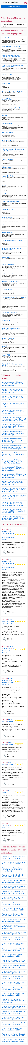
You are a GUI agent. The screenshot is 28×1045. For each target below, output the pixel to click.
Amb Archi (5, 37)
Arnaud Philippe (7, 99)
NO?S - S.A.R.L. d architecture (12, 91)
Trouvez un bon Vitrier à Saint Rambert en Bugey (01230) (12, 1029)
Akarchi (4, 346)
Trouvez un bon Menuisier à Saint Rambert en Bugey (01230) (13, 966)
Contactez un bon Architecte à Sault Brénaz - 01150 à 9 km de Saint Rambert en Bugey (14, 496)
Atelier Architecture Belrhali (11, 201)
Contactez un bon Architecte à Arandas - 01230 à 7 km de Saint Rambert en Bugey (13, 454)
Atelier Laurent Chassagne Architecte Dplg (11, 329)
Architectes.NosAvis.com (10, 2)
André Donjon (6, 320)
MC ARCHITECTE (8, 265)
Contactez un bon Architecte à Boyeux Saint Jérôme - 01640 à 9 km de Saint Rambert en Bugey (13, 504)
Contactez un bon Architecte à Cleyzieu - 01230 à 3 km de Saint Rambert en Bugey (13, 383)
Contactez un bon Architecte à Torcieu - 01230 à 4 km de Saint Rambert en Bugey (12, 390)
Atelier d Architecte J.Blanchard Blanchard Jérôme (12, 66)
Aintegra (4, 185)
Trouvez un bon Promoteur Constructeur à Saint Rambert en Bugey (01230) (13, 1000)
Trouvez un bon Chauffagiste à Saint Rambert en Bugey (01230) (13, 909)
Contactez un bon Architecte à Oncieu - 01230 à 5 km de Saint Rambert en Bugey (12, 397)
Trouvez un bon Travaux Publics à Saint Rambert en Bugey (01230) (13, 1040)
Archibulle (5, 304)
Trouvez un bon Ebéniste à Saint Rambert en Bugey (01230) (13, 875)
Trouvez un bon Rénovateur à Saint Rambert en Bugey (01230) (14, 1012)
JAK (3, 225)
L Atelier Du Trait (7, 159)
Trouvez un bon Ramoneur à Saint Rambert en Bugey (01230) (13, 1006)
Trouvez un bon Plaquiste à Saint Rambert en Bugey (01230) (13, 988)
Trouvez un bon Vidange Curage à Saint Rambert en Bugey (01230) (13, 1034)
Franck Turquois (7, 74)
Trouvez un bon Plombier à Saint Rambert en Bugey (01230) (13, 994)
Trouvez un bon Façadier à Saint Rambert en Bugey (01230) (13, 938)
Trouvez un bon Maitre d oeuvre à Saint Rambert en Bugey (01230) (13, 960)
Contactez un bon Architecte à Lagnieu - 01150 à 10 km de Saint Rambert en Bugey (13, 511)
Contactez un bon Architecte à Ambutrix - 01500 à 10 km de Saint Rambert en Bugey (13, 518)
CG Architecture (7, 167)
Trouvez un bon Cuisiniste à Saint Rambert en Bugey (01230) (13, 881)
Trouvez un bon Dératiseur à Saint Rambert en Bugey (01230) (13, 857)
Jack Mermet (6, 257)
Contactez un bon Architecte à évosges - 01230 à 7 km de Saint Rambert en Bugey (13, 433)
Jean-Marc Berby (7, 132)
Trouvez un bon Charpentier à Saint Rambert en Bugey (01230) (14, 903)
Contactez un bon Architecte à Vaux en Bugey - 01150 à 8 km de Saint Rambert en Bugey (14, 475)
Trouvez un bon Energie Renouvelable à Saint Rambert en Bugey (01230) (13, 926)
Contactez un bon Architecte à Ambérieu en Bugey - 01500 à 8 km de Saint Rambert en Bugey (14, 461)
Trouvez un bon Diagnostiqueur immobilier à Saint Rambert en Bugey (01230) (12, 869)
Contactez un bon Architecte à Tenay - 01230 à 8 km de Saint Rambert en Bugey (12, 482)
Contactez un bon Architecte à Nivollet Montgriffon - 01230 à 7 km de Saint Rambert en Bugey (14, 447)
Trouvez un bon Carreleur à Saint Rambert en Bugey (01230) (13, 898)
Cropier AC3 (6, 355)
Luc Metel (5, 194)
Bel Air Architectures (9, 338)
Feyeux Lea (6, 83)
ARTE (10, 791)
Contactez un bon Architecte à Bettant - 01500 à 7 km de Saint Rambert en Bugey (12, 440)
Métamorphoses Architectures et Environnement (13, 150)
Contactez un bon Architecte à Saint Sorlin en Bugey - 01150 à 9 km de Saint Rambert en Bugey (14, 489)
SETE (4, 793)
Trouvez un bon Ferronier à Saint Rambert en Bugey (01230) (13, 944)
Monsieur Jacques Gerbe (10, 281)
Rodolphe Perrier (7, 209)
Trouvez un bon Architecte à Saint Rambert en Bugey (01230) (13, 863)
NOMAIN (10, 722)
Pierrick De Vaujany (8, 176)
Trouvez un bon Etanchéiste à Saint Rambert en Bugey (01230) (14, 933)
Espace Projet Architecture (11, 46)
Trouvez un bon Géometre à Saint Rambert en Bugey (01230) (13, 886)
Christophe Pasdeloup (9, 312)
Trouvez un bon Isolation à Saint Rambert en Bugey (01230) (13, 949)
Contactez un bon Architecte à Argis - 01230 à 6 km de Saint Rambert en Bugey (14, 405)
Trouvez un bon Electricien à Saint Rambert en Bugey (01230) (13, 920)
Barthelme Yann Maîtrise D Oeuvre (14, 108)
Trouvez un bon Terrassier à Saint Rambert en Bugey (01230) (13, 1023)
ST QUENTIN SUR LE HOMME (7, 682)
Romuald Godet (7, 123)
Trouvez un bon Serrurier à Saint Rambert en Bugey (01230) (13, 1018)
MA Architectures (7, 232)
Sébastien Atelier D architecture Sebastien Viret (12, 249)
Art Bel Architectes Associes (11, 273)
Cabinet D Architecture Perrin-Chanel (12, 364)
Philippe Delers (7, 289)
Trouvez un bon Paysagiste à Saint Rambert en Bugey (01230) (14, 972)
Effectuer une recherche (14, 6)
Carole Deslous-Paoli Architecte (12, 240)
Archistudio (6, 825)
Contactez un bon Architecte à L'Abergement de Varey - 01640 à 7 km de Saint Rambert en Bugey (14, 419)
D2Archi (4, 115)
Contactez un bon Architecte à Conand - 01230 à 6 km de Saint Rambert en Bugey (13, 412)
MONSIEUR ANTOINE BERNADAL (14, 297)
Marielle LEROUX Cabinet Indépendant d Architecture (11, 56)
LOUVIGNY (6, 827)
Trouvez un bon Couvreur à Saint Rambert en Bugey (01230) (13, 914)
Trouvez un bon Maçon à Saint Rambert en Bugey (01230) (12, 955)
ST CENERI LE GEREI (8, 650)
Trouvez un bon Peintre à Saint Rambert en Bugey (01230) (12, 977)
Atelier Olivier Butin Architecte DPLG (8, 531)
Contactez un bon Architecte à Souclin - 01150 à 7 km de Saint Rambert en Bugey (13, 426)
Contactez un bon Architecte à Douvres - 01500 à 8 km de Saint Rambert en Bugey (13, 468)
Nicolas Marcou (7, 217)
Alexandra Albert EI (8, 140)
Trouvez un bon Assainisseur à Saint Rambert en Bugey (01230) (13, 892)
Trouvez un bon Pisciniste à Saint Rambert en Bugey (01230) (13, 983)
